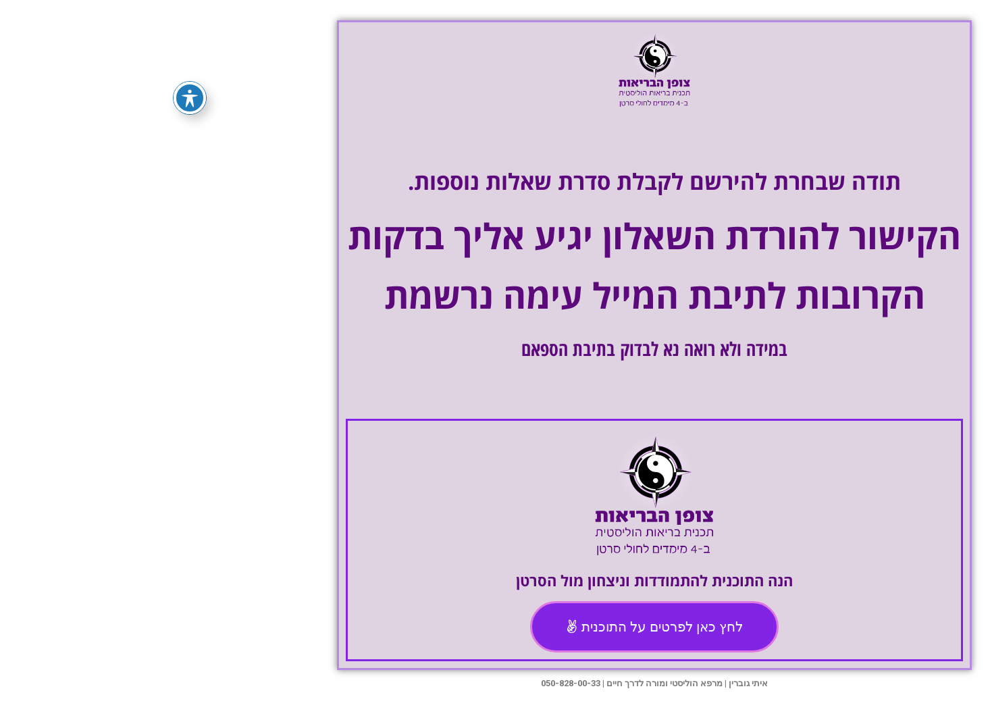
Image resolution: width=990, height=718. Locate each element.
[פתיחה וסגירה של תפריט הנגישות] (30, 98)
